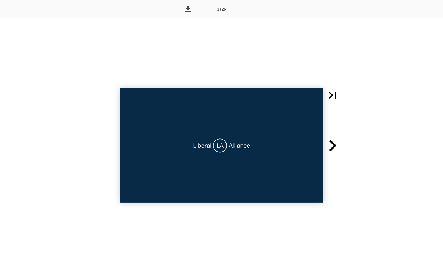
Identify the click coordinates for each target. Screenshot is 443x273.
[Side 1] (221, 9)
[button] (188, 9)
